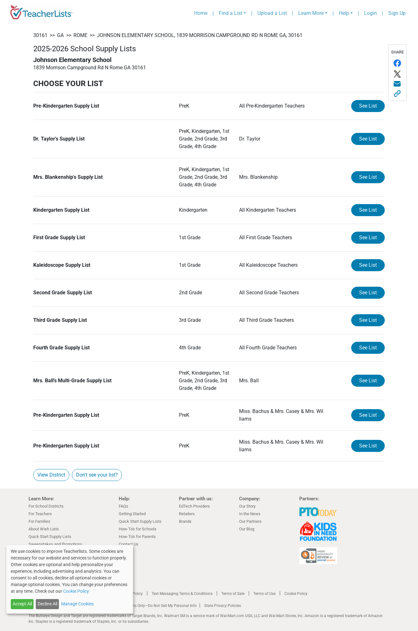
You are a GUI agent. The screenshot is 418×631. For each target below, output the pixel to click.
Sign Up (397, 13)
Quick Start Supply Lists (49, 536)
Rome (80, 35)
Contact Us (128, 544)
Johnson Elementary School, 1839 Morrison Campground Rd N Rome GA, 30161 (199, 35)
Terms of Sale (232, 593)
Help (344, 13)
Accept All (22, 603)
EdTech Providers (194, 506)
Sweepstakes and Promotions (55, 544)
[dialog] (69, 579)
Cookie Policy (295, 593)
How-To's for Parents (137, 536)
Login (370, 13)
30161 (40, 35)
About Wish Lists (43, 529)
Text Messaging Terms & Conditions (182, 593)
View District (51, 475)
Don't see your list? (97, 475)
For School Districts (46, 506)
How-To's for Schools (137, 529)
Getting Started (132, 513)
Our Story (247, 506)
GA (60, 35)
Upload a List (272, 13)
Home (200, 13)
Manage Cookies (77, 603)
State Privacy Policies (222, 605)
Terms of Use (264, 593)
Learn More (311, 13)
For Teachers (40, 513)
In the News (250, 513)
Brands (185, 521)
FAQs (123, 506)
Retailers (187, 513)
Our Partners (250, 521)
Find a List (230, 13)
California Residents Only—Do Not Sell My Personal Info (149, 605)
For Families (39, 521)
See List (368, 106)
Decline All (47, 603)
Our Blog (246, 529)
